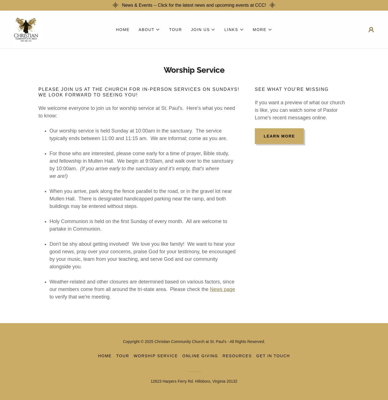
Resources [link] (237, 356)
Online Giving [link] (200, 356)
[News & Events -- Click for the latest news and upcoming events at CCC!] (194, 5)
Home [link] (123, 29)
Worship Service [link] (156, 356)
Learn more (279, 136)
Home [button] (105, 356)
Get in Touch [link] (273, 356)
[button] (149, 29)
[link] (26, 29)
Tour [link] (175, 29)
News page (222, 289)
